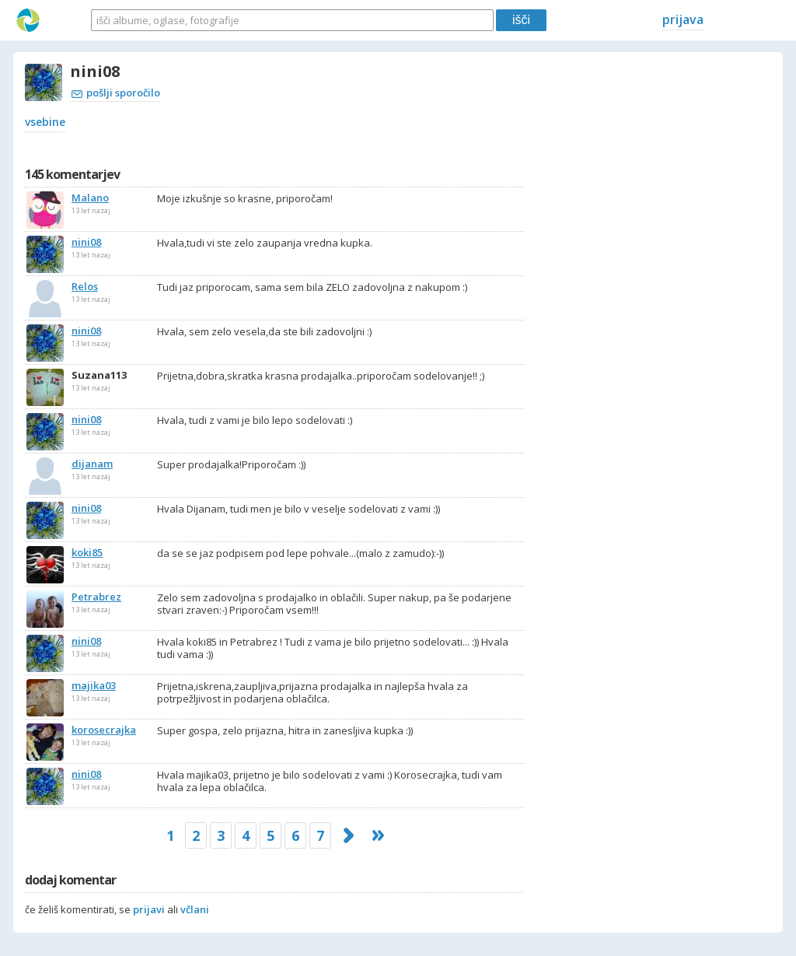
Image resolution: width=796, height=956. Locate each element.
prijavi (149, 909)
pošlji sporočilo (116, 93)
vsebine (45, 121)
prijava (682, 19)
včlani (194, 909)
